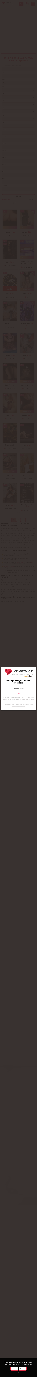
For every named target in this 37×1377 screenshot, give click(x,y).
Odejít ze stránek (18, 693)
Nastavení (14, 1368)
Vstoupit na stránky (18, 689)
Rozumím (22, 1368)
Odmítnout (18, 1373)
